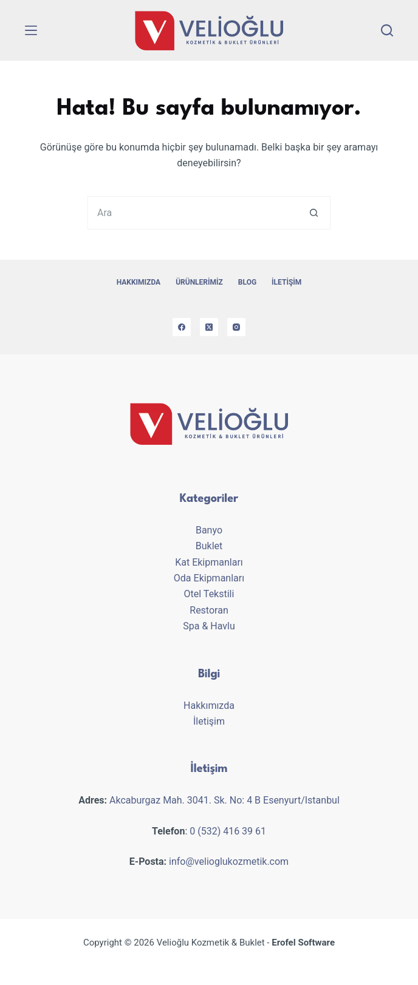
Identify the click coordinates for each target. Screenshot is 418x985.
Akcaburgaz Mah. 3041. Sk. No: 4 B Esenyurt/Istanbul (224, 800)
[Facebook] (182, 327)
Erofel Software (303, 942)
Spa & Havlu (209, 626)
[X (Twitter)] (209, 327)
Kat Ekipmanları (209, 562)
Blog (247, 282)
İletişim (286, 282)
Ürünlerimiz (199, 282)
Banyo (209, 530)
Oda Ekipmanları (209, 578)
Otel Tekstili (209, 594)
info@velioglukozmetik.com (229, 861)
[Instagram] (236, 327)
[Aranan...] (192, 212)
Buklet (209, 546)
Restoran (209, 610)
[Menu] (31, 30)
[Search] (387, 30)
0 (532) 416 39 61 (228, 831)
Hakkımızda (138, 282)
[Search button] (314, 212)
